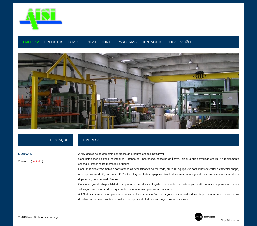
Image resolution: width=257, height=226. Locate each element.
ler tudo (37, 161)
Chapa (74, 42)
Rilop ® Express (229, 220)
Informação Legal (48, 217)
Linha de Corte (99, 42)
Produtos (53, 42)
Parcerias (127, 42)
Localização (179, 42)
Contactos (152, 42)
